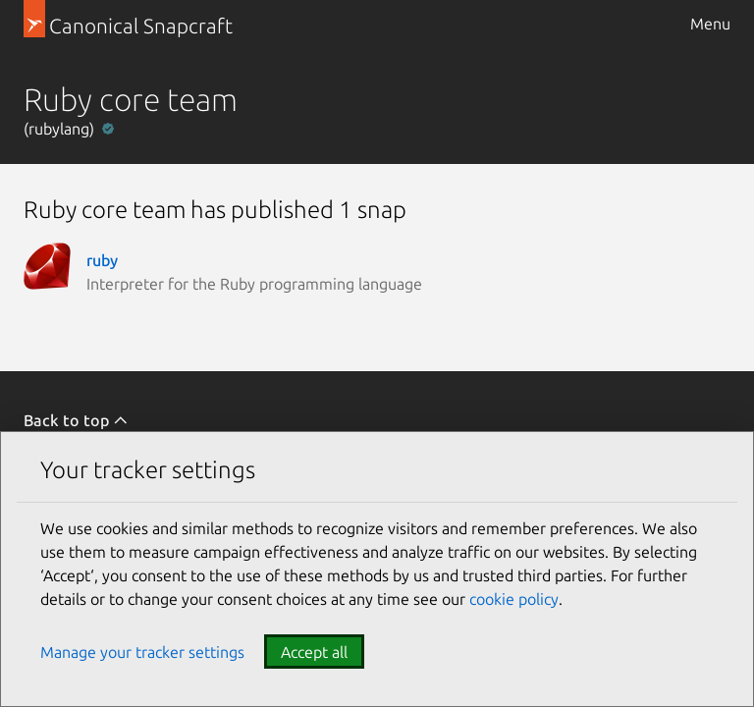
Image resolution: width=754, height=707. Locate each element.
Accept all (314, 652)
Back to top (76, 420)
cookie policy (514, 599)
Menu (710, 23)
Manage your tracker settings (142, 652)
